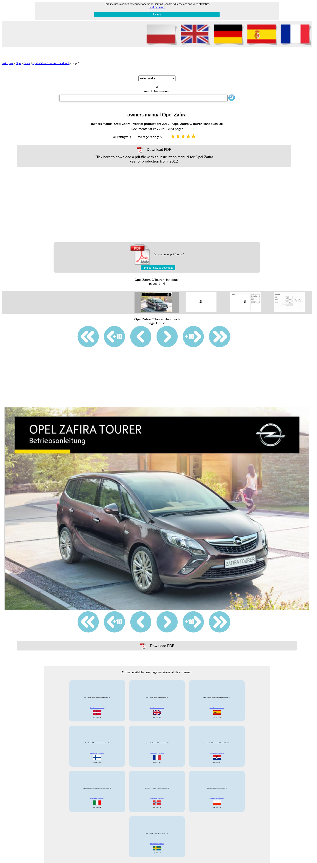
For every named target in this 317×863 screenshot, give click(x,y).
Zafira (26, 63)
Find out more (157, 7)
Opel (18, 63)
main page (7, 63)
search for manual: (157, 91)
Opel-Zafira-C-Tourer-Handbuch (51, 63)
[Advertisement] (153, 204)
